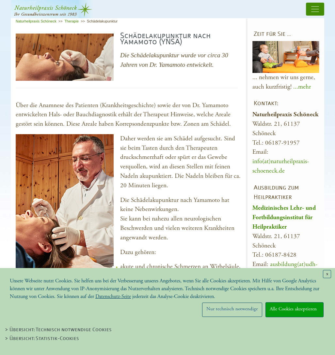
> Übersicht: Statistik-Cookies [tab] (42, 338)
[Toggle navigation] (315, 9)
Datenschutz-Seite (113, 296)
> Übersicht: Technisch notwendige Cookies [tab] (58, 330)
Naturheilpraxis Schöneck (36, 21)
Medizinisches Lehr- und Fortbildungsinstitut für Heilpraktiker (284, 217)
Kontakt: (266, 104)
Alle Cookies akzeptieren (294, 309)
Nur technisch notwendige (232, 309)
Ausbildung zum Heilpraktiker (276, 193)
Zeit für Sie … (272, 34)
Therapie (72, 21)
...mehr (302, 87)
